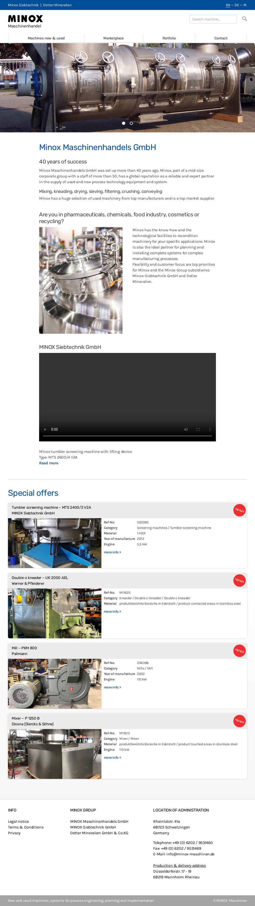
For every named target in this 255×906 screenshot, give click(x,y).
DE (237, 5)
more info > (112, 552)
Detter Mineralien (57, 5)
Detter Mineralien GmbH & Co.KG (99, 832)
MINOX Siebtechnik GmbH (93, 827)
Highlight (240, 510)
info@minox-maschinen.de (190, 854)
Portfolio (169, 38)
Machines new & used (46, 38)
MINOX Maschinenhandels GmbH (99, 821)
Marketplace (113, 38)
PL (245, 5)
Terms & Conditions (26, 827)
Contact (220, 38)
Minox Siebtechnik (23, 5)
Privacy (14, 832)
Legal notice (18, 821)
